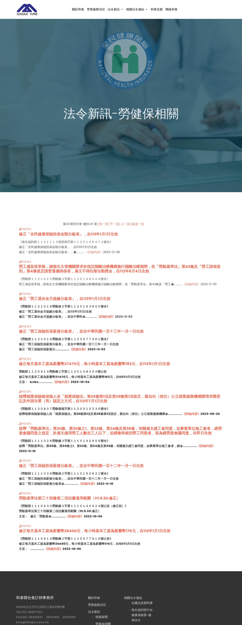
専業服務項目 (96, 9)
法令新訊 (114, 9)
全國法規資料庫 (142, 603)
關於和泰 (78, 9)
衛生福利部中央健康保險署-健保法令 (142, 615)
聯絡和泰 (171, 9)
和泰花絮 (157, 9)
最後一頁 (138, 224)
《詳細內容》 (94, 252)
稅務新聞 (101, 617)
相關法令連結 (135, 9)
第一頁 (103, 224)
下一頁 (114, 224)
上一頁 (125, 224)
